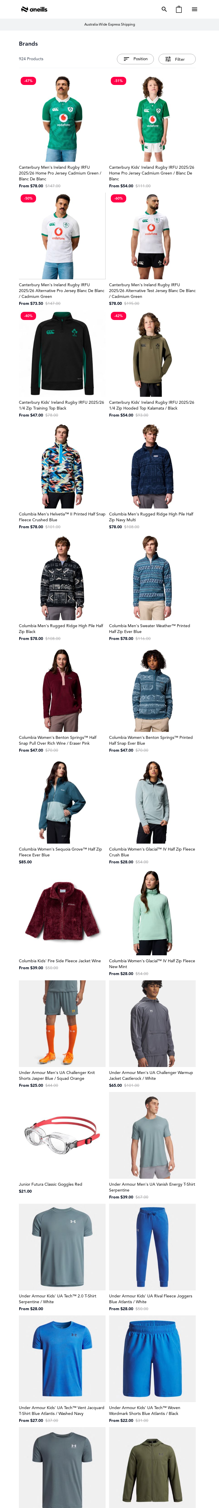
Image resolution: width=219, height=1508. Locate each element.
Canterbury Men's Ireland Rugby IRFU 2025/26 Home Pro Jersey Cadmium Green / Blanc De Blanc (60, 173)
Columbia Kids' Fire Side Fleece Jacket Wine (60, 960)
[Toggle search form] (163, 9)
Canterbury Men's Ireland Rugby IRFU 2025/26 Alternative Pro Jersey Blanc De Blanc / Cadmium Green (61, 290)
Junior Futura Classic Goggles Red (50, 1184)
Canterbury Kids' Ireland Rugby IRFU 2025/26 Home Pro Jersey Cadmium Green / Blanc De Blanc (151, 173)
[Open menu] (195, 9)
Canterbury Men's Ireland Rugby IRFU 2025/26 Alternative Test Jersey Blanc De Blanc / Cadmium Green (152, 290)
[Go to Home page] (34, 9)
